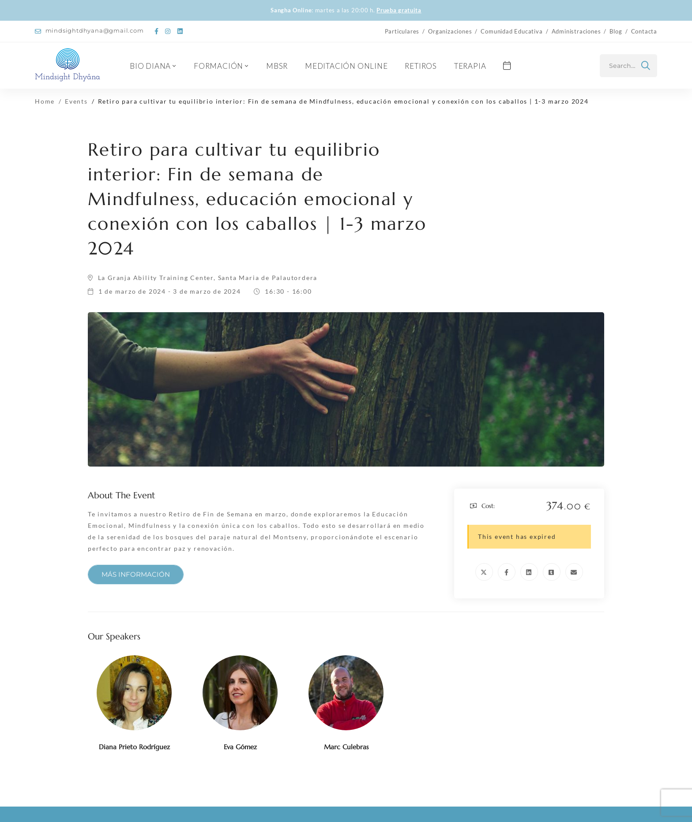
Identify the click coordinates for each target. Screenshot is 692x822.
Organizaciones (450, 31)
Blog (615, 31)
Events (76, 101)
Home (45, 101)
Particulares (402, 31)
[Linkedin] (529, 572)
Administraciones (576, 31)
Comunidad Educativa (511, 31)
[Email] (574, 572)
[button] (136, 580)
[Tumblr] (551, 572)
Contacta (644, 31)
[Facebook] (506, 572)
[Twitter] (484, 572)
